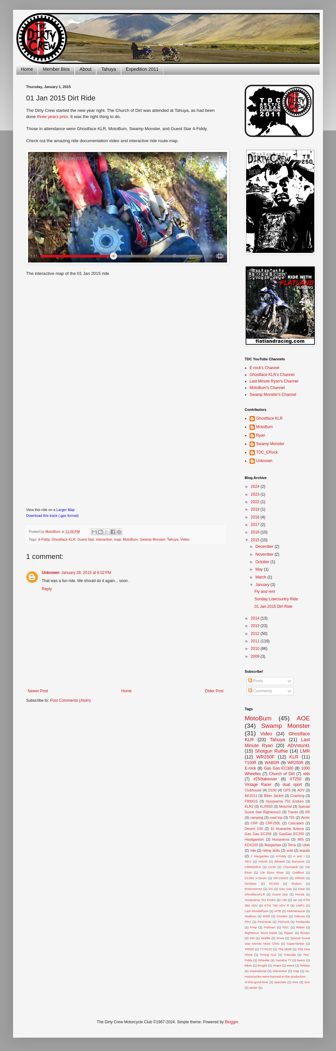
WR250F (265, 756)
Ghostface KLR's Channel (272, 374)
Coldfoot (298, 872)
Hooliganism (254, 839)
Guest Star (85, 539)
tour (307, 982)
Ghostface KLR (63, 539)
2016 (256, 532)
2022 (256, 502)
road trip (276, 817)
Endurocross (253, 889)
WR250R (295, 762)
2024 (256, 486)
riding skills (271, 850)
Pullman (269, 927)
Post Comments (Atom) (70, 700)
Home (27, 69)
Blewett (280, 861)
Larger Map (65, 510)
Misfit (266, 916)
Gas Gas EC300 (278, 768)
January (262, 584)
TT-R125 (266, 949)
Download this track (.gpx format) (52, 516)
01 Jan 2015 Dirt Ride (273, 606)
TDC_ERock (267, 452)
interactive (104, 539)
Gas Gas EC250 (258, 834)
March (261, 577)
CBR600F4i (253, 867)
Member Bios (56, 69)
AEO (248, 861)
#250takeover (265, 779)
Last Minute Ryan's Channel (274, 381)
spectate (280, 982)
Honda (299, 894)
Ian (295, 900)
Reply (47, 589)
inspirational (258, 971)
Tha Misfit (285, 949)
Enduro (297, 883)
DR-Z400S (280, 878)
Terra (292, 845)
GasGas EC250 (291, 834)
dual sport (292, 784)
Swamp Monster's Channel (273, 394)
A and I (298, 856)
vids (306, 774)
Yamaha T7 (283, 960)
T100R (250, 762)
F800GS (251, 801)
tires (295, 982)
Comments (260, 691)
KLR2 (249, 806)
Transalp (290, 954)
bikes (248, 965)
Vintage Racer (258, 784)
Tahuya (108, 69)
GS (270, 889)
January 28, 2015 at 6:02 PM (86, 572)
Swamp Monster (152, 539)
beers (301, 960)
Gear (301, 889)
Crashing (297, 796)
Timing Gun (268, 954)
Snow (280, 938)
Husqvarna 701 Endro (260, 900)
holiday (305, 965)
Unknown (50, 572)
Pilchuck (283, 921)
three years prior (52, 116)
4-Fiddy (44, 539)
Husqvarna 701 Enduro (285, 801)
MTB (277, 911)
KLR (293, 756)
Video (184, 539)
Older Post (214, 691)
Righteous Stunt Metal (261, 933)
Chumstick (290, 867)
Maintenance (296, 911)
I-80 (284, 900)
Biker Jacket (273, 796)
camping (256, 817)
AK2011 (251, 796)
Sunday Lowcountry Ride (276, 599)
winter (253, 987)
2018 (256, 517)
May (259, 569)
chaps (277, 965)
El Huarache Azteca (287, 829)
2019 (256, 509)
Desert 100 (254, 829)
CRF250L (273, 823)
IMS (301, 839)
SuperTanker (295, 943)
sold (289, 850)
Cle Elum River (272, 872)
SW (252, 938)
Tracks (293, 812)
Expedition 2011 (142, 69)
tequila (304, 850)
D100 (272, 790)
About (86, 69)
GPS (287, 790)
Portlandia (303, 921)
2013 (256, 625)
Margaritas (273, 845)
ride (253, 850)
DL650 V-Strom (256, 878)
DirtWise (250, 883)
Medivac (250, 916)
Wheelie (263, 960)
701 (292, 817)
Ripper (288, 933)
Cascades (296, 823)
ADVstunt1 (298, 745)
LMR (305, 751)
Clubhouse (253, 790)
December (265, 546)
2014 (256, 618)
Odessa (299, 916)
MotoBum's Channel (267, 387)
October (262, 562)
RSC (286, 927)
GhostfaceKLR (255, 894)
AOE (303, 718)
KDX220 (251, 845)
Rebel (300, 927)
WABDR (272, 762)
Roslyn (305, 933)
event (290, 965)
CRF (254, 823)
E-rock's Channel (264, 368)
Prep (253, 927)
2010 (256, 648)
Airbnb (262, 861)
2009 (256, 656)
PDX (248, 921)
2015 (256, 540)
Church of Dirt (282, 774)
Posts (255, 681)
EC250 (274, 883)
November (265, 554)
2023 (256, 494)
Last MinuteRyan (256, 911)
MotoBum (130, 539)
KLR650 (266, 806)
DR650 (300, 878)
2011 (256, 641)
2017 (256, 524)
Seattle (265, 938)
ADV (300, 790)
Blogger (231, 1022)
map (117, 539)
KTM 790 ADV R (276, 905)
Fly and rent (264, 591)
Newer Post (38, 691)
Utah (306, 845)
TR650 (249, 949)
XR (307, 812)
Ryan (260, 435)
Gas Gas (285, 889)
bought (262, 965)
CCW (272, 867)
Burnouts (298, 861)
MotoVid (285, 806)
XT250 (295, 779)
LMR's (300, 905)
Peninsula (264, 921)
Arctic (305, 817)
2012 (256, 633)
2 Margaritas (260, 856)
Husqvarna (280, 839)
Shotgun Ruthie (271, 751)
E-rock (250, 768)
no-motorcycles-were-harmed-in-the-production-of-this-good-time (277, 976)
